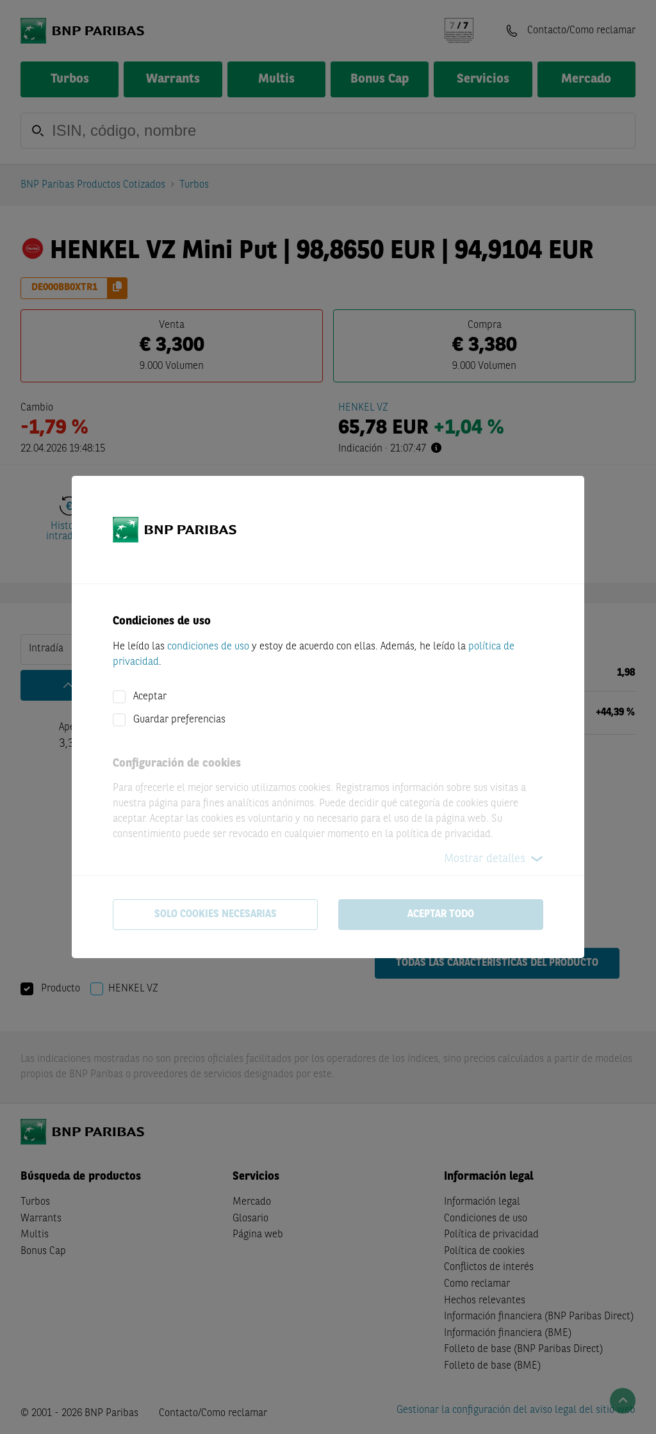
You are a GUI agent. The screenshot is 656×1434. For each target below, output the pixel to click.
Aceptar (150, 697)
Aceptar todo (440, 914)
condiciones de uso (208, 647)
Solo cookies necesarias (215, 914)
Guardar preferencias (179, 720)
